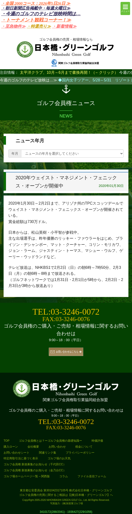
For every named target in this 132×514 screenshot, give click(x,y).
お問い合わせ (57, 446)
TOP (6, 440)
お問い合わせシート (16, 452)
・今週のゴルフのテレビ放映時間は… (41, 13)
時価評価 (97, 440)
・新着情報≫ (64, 26)
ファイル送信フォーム (91, 476)
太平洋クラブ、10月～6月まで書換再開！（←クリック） (69, 72)
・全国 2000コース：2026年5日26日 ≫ (35, 3)
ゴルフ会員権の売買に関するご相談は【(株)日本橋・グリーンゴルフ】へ (66, 495)
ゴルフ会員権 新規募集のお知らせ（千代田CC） (35, 464)
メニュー (125, 8)
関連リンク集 (47, 452)
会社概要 (33, 446)
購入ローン (11, 446)
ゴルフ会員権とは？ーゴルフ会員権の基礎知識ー (50, 440)
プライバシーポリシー (80, 452)
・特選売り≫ (39, 26)
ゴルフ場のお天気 (59, 458)
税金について (84, 446)
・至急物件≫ (13, 26)
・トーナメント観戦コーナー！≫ (36, 19)
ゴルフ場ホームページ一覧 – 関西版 (27, 476)
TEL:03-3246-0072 (66, 312)
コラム (63, 476)
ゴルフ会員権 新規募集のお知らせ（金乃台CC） (35, 470)
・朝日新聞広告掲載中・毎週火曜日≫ (35, 8)
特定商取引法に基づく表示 (21, 458)
